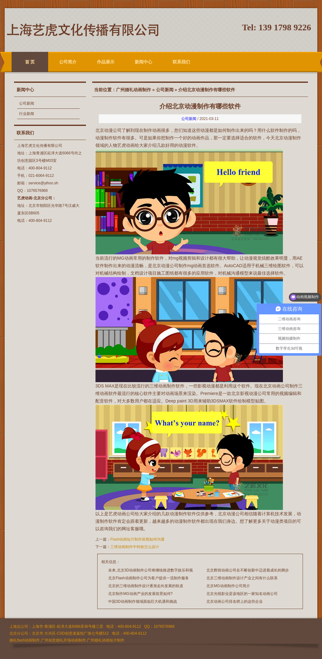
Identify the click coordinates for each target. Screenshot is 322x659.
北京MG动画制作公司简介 (228, 586)
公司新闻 (26, 103)
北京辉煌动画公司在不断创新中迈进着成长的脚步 (247, 570)
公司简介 (68, 61)
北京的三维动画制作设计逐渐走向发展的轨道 (145, 586)
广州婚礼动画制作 (133, 89)
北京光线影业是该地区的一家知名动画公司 (242, 594)
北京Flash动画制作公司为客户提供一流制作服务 (148, 578)
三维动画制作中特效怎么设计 (134, 547)
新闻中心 (143, 61)
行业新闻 (26, 114)
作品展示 (105, 61)
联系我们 (181, 61)
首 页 (30, 61)
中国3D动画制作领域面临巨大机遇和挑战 (142, 601)
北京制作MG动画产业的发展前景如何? (140, 594)
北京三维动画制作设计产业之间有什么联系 (242, 578)
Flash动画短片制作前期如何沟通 (137, 539)
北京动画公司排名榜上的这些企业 (234, 601)
